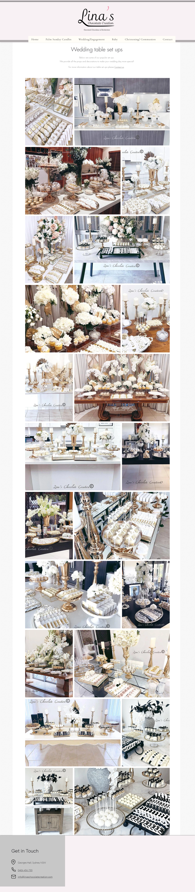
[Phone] (14, 870)
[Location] (13, 862)
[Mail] (14, 877)
